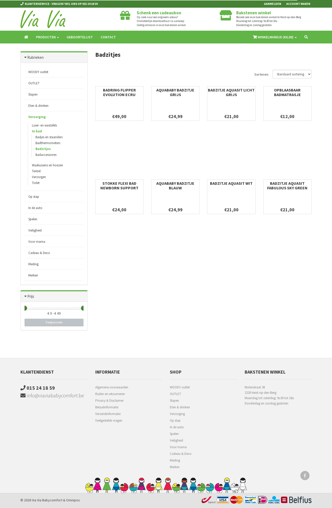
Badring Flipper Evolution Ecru (119, 92)
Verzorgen (39, 177)
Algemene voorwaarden (111, 387)
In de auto (35, 208)
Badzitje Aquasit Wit (231, 183)
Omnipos (73, 500)
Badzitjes (43, 149)
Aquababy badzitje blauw (175, 185)
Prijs (30, 296)
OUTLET (34, 83)
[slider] (24, 308)
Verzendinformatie (108, 414)
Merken (33, 275)
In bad (37, 131)
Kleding (33, 264)
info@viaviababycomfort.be (52, 395)
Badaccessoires (45, 155)
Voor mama (36, 241)
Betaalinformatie (106, 407)
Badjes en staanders (49, 137)
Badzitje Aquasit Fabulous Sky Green (287, 185)
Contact (108, 37)
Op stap (33, 196)
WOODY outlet (38, 72)
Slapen (33, 94)
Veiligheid (35, 230)
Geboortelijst (80, 37)
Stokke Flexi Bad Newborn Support (119, 185)
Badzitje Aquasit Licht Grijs (231, 92)
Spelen (32, 219)
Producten (47, 37)
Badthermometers (47, 143)
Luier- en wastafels (44, 125)
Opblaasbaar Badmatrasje (287, 92)
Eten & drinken (38, 105)
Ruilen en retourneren (110, 394)
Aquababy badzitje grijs (175, 92)
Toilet (36, 183)
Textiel (36, 171)
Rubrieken (35, 57)
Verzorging (37, 117)
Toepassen (54, 322)
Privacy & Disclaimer (109, 400)
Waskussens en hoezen (47, 165)
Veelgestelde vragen (108, 420)
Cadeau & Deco (39, 253)
